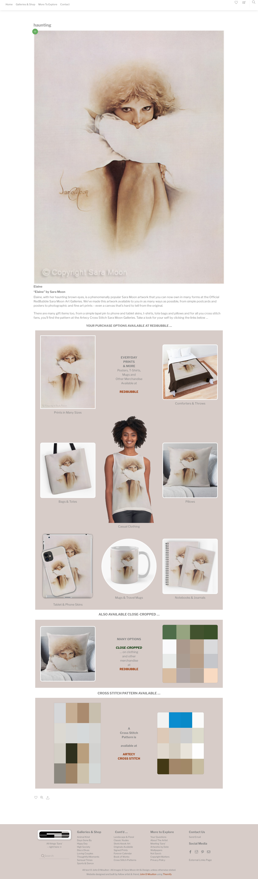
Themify (167, 874)
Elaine (38, 286)
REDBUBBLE (129, 391)
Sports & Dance (85, 863)
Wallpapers (156, 850)
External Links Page (200, 860)
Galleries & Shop (25, 4)
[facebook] (190, 851)
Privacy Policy (157, 860)
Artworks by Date (159, 846)
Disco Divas (83, 850)
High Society (83, 846)
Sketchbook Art (122, 843)
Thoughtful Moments (88, 856)
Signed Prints (121, 850)
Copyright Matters (159, 856)
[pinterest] (202, 851)
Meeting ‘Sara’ (158, 843)
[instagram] (196, 851)
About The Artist (159, 840)
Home (9, 4)
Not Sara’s (155, 853)
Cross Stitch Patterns (125, 860)
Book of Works (121, 856)
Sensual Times (84, 860)
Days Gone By (84, 840)
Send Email (195, 837)
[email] (208, 851)
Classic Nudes (121, 840)
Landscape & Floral (124, 837)
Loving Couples (85, 853)
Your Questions (158, 837)
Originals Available (123, 846)
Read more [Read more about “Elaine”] (35, 31)
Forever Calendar (123, 853)
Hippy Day (82, 843)
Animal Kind (83, 837)
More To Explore (47, 4)
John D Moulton (148, 874)
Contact (65, 4)
